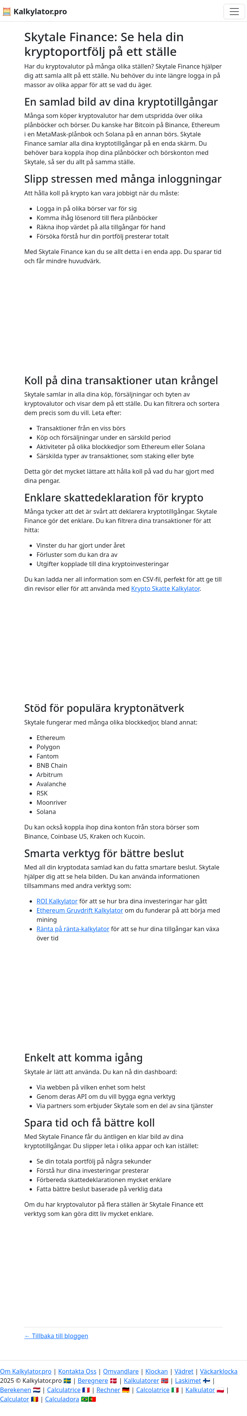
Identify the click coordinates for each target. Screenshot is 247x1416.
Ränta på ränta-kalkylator (73, 929)
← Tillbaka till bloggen (56, 1336)
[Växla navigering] (234, 11)
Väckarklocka (219, 1371)
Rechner (108, 1390)
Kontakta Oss (77, 1371)
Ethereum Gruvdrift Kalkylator (80, 910)
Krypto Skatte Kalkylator (165, 588)
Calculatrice (63, 1390)
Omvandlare (121, 1371)
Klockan (156, 1371)
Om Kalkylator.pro (26, 1371)
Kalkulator (200, 1390)
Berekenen (15, 1390)
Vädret (184, 1371)
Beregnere (93, 1380)
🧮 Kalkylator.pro (34, 11)
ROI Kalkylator (57, 901)
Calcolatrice (153, 1390)
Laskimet (188, 1380)
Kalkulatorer (141, 1380)
